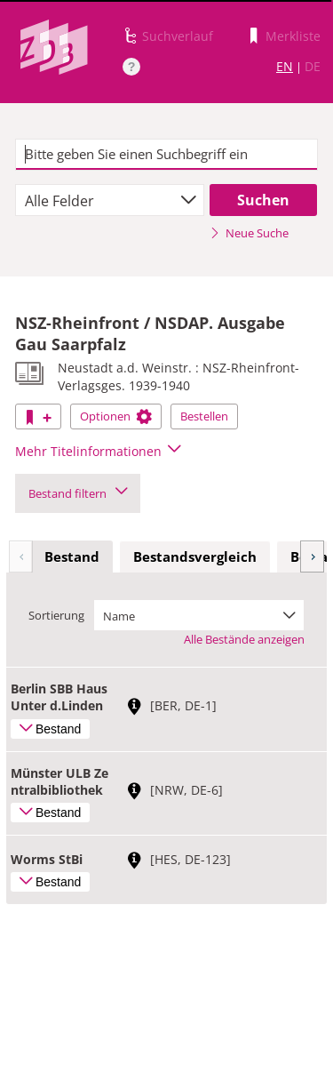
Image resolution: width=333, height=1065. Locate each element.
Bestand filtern (77, 493)
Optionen (116, 416)
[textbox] (166, 155)
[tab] (72, 557)
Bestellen (204, 416)
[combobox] (109, 200)
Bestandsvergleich (195, 556)
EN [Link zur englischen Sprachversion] (284, 66)
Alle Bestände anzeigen (244, 639)
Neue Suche (249, 233)
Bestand (71, 556)
